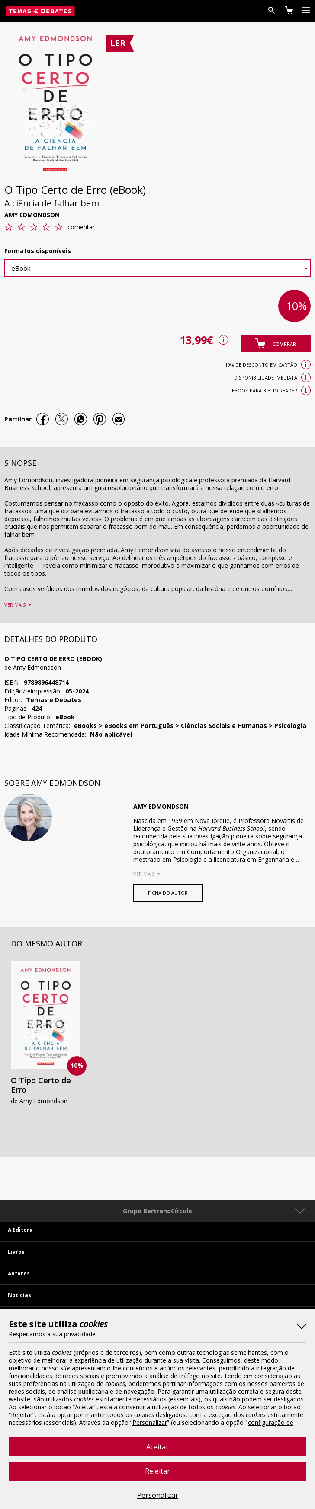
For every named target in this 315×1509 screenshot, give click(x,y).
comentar (81, 227)
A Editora (20, 1230)
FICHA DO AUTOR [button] (168, 892)
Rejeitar (157, 1471)
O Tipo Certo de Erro (41, 1085)
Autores (19, 1273)
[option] (45, 1035)
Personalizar (157, 1495)
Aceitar (157, 1447)
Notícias (19, 1295)
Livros (16, 1252)
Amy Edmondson (32, 215)
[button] (276, 343)
